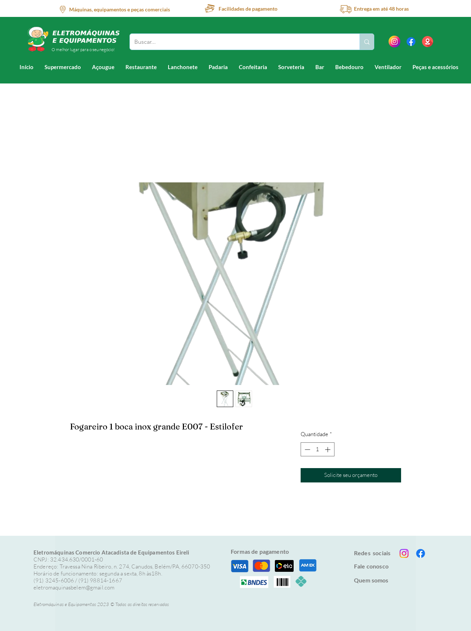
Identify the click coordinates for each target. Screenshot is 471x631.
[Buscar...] (239, 42)
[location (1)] (427, 41)
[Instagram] (404, 553)
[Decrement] (307, 449)
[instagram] (394, 41)
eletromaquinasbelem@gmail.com (73, 587)
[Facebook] (411, 41)
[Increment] (328, 449)
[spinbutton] (317, 449)
